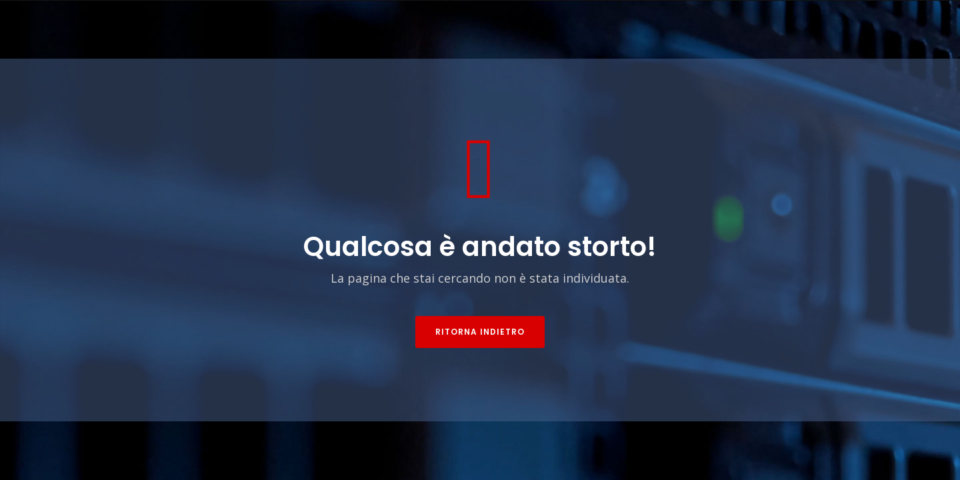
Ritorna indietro (480, 331)
